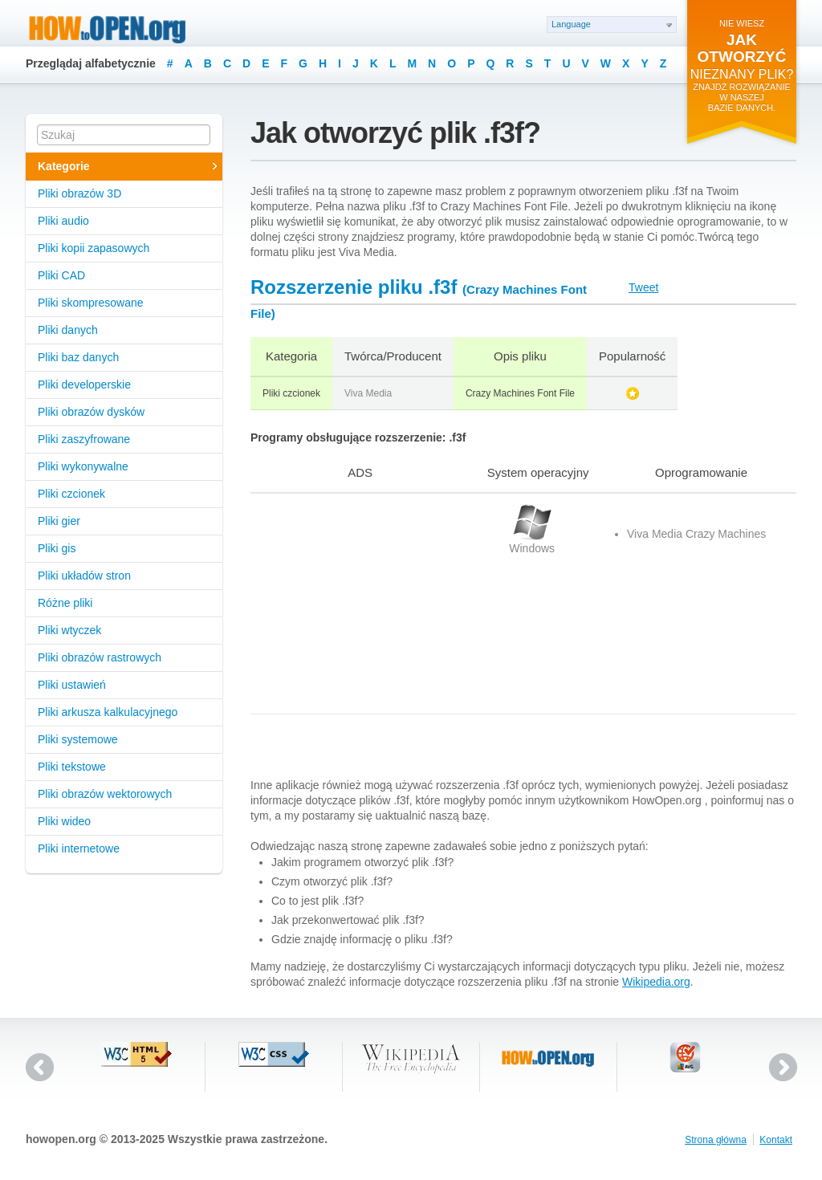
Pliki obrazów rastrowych (99, 657)
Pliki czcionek (71, 493)
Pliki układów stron (84, 575)
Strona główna (716, 1139)
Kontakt (775, 1139)
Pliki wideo (64, 821)
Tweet (643, 287)
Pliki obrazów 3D (79, 193)
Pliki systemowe (78, 739)
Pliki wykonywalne (83, 466)
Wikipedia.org (656, 981)
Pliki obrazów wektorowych (105, 793)
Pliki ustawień (72, 684)
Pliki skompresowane (91, 302)
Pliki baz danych (78, 357)
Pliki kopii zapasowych (93, 248)
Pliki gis (56, 548)
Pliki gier (59, 521)
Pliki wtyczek (69, 630)
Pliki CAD (61, 275)
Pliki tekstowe (72, 766)
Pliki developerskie (84, 384)
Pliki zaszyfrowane (84, 439)
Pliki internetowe (79, 848)
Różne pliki (65, 602)
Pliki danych (68, 329)
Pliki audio (63, 220)
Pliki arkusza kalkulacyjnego (107, 712)
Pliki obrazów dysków (91, 411)
